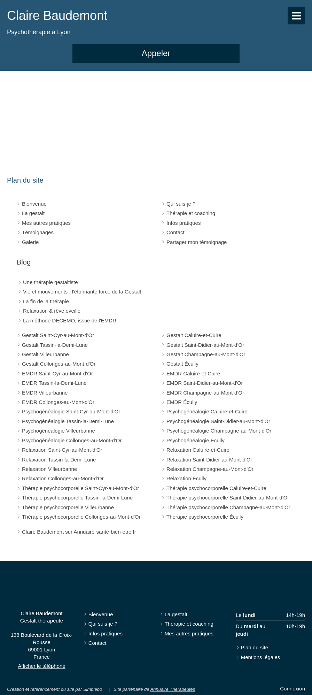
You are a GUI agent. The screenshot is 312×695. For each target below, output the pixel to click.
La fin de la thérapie (46, 301)
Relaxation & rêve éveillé (51, 311)
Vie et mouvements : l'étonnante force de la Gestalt (82, 292)
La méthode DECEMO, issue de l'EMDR (69, 320)
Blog (24, 262)
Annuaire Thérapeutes (172, 689)
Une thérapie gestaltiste (50, 282)
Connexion (292, 689)
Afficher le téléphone (41, 666)
